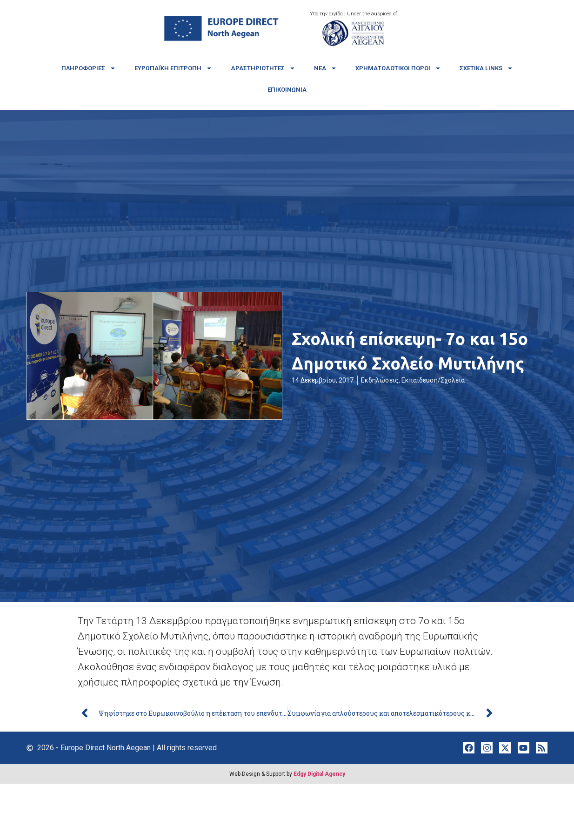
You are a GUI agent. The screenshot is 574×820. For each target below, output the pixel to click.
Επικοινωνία (287, 89)
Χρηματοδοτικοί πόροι (398, 68)
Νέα (325, 68)
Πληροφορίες (88, 68)
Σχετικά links (486, 68)
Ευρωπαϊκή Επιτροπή (173, 68)
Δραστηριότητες (263, 68)
